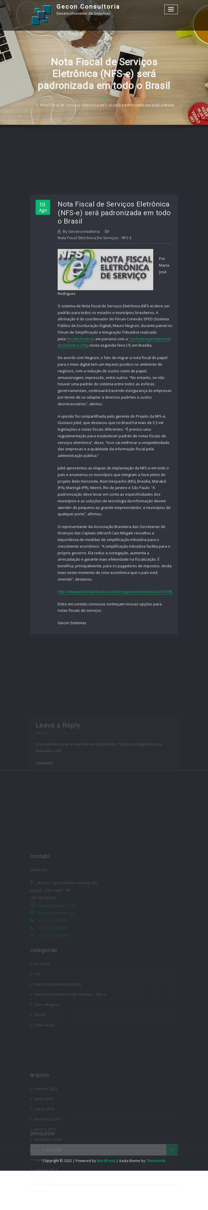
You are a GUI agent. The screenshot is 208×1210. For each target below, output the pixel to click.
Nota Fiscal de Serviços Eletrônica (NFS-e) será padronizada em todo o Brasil (107, 115)
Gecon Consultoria (88, 6)
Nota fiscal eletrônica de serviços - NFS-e (95, 316)
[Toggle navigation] (171, 9)
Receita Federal (80, 417)
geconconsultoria (81, 310)
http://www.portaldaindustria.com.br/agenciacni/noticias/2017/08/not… (120, 670)
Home (104, 107)
